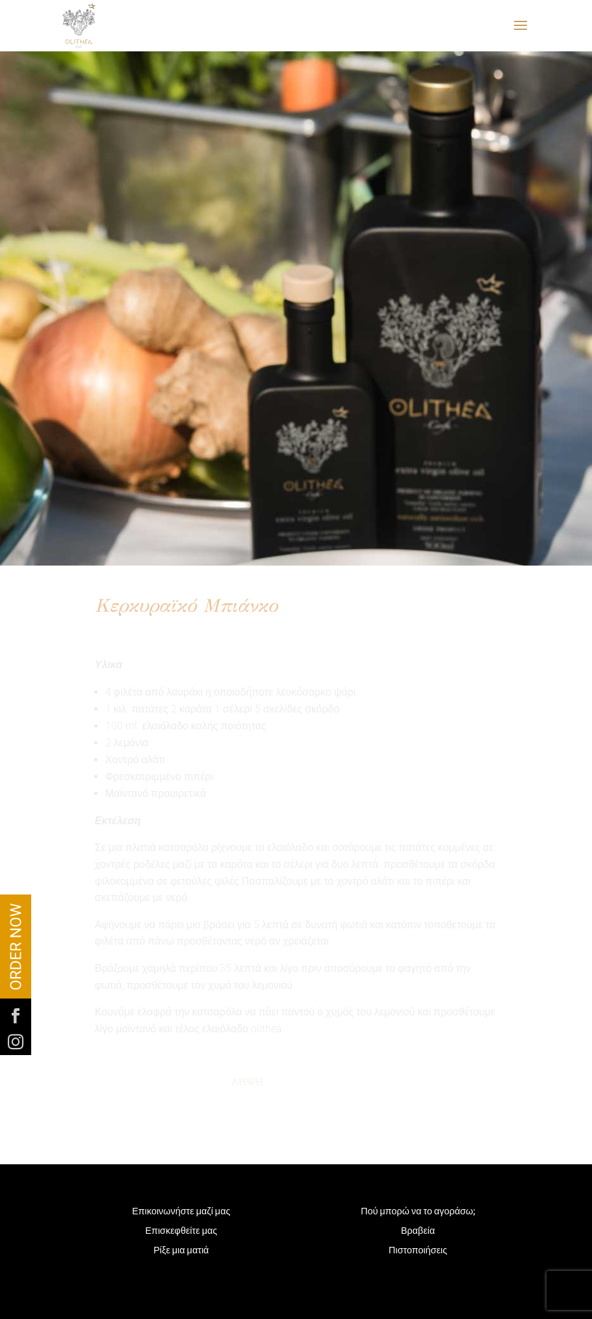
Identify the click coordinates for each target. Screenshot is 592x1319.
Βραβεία (418, 1231)
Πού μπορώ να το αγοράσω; (418, 1212)
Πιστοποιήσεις (418, 1251)
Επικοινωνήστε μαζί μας (181, 1212)
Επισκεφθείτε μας (181, 1231)
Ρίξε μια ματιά (181, 1251)
